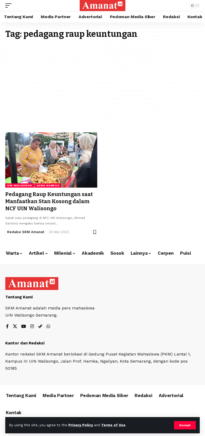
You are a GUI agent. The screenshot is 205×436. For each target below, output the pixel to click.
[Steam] (40, 326)
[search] (181, 5)
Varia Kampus (48, 185)
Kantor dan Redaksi (24, 342)
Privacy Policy (80, 425)
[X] (15, 326)
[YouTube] (23, 326)
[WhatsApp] (48, 326)
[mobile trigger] (9, 5)
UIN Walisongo (19, 185)
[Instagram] (32, 326)
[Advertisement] (102, 78)
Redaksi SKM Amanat (25, 231)
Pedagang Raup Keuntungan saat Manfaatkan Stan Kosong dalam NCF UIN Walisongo (49, 201)
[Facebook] (7, 326)
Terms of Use (113, 425)
